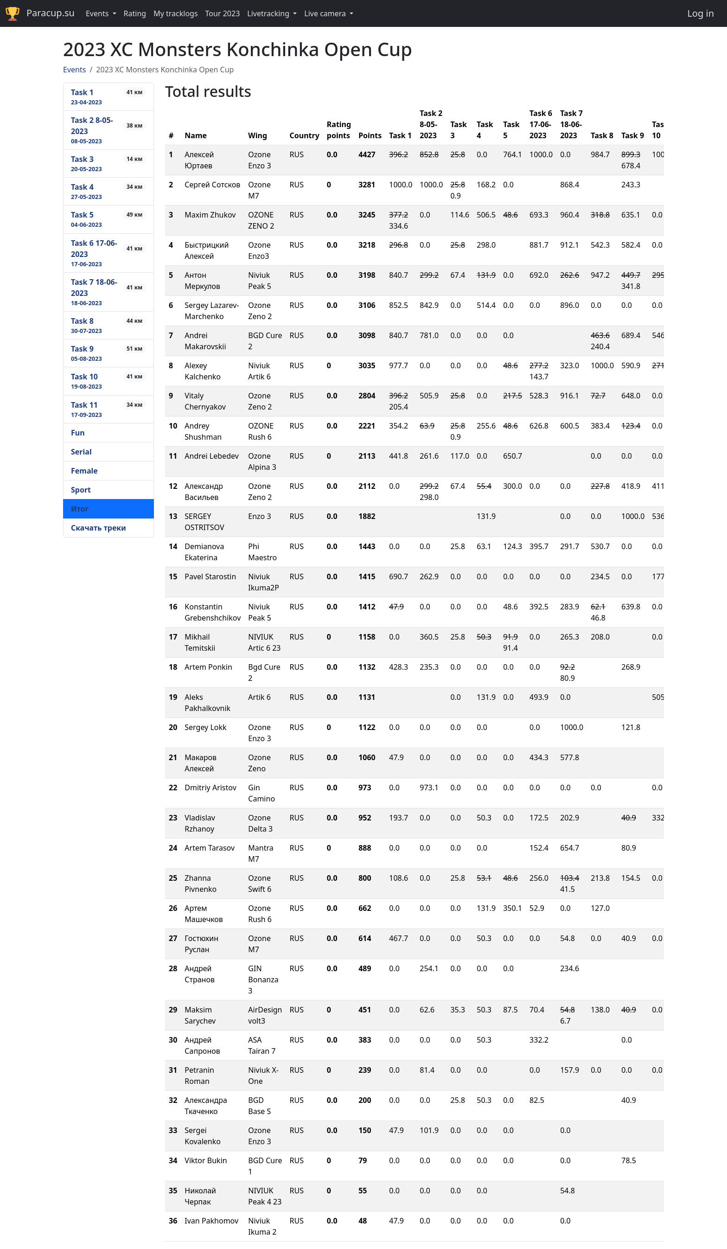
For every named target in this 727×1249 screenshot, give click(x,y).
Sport (81, 490)
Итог (80, 509)
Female (84, 471)
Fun (78, 433)
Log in (700, 13)
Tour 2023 (222, 13)
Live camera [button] (326, 13)
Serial (81, 452)
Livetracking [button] (269, 13)
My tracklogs (175, 13)
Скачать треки (98, 528)
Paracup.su (40, 13)
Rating (135, 13)
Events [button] (98, 13)
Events (74, 69)
